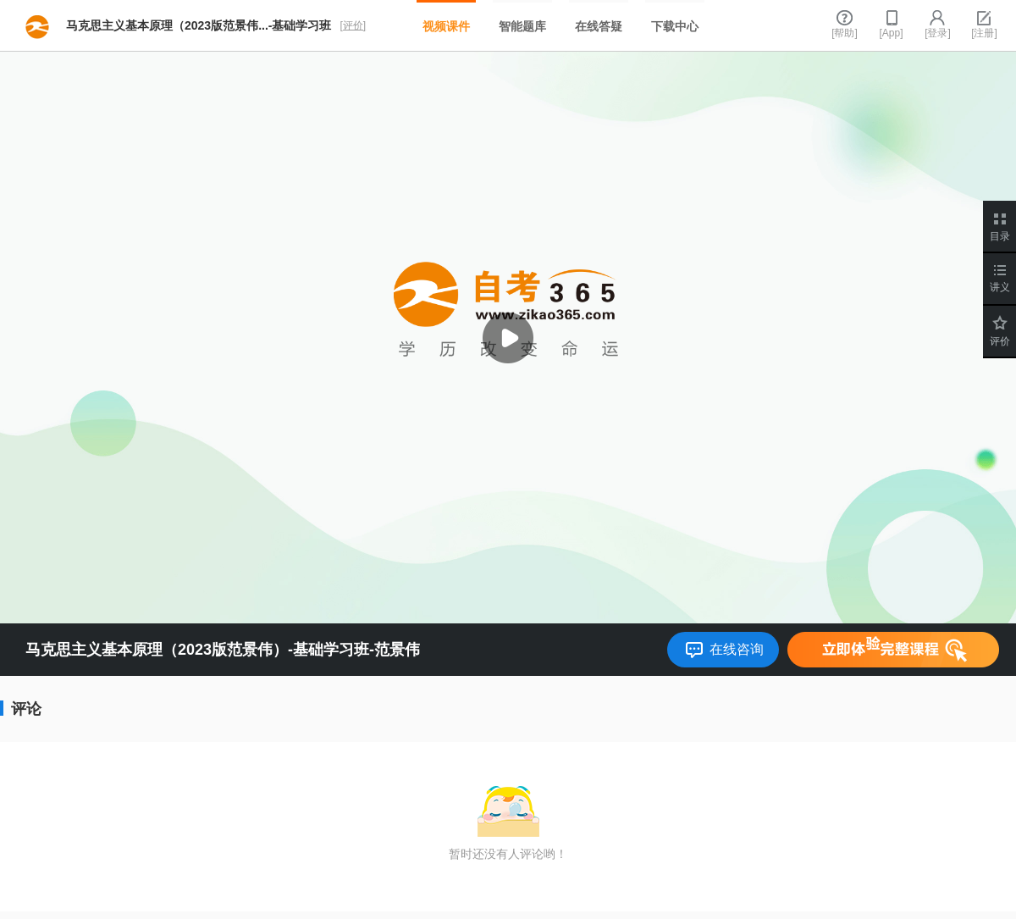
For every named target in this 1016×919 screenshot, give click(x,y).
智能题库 (522, 26)
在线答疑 (598, 26)
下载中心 (674, 26)
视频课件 (446, 26)
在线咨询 (737, 649)
